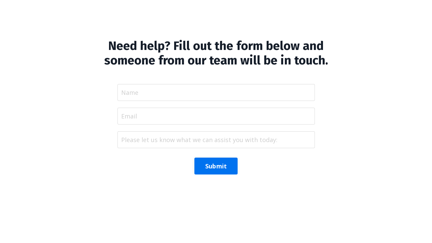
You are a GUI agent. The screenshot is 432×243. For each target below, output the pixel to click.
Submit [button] (216, 166)
